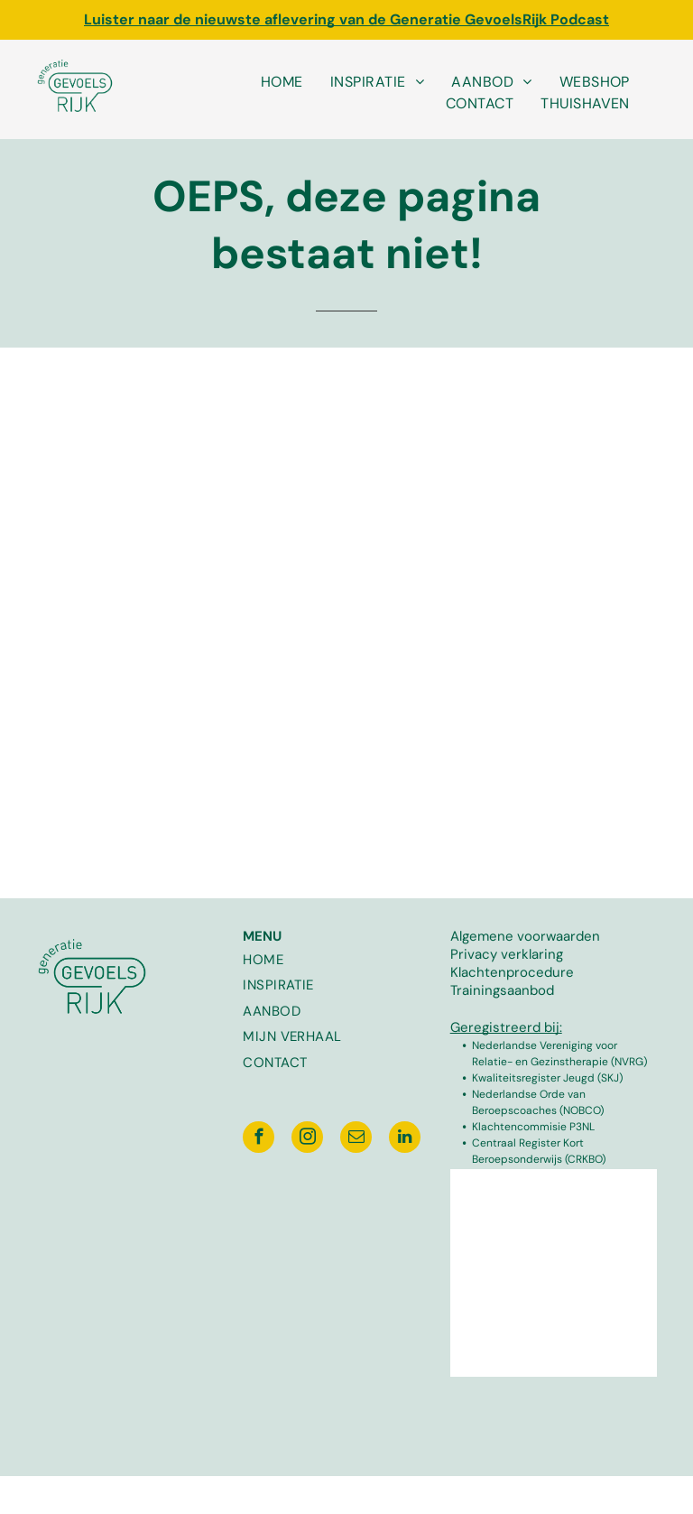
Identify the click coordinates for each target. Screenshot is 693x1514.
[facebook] (258, 1139)
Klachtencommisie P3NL (533, 1126)
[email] (356, 1139)
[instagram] (307, 1139)
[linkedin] (404, 1139)
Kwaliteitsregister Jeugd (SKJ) (547, 1078)
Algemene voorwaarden (525, 936)
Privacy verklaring (506, 954)
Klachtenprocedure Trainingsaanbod (512, 981)
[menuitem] (282, 82)
